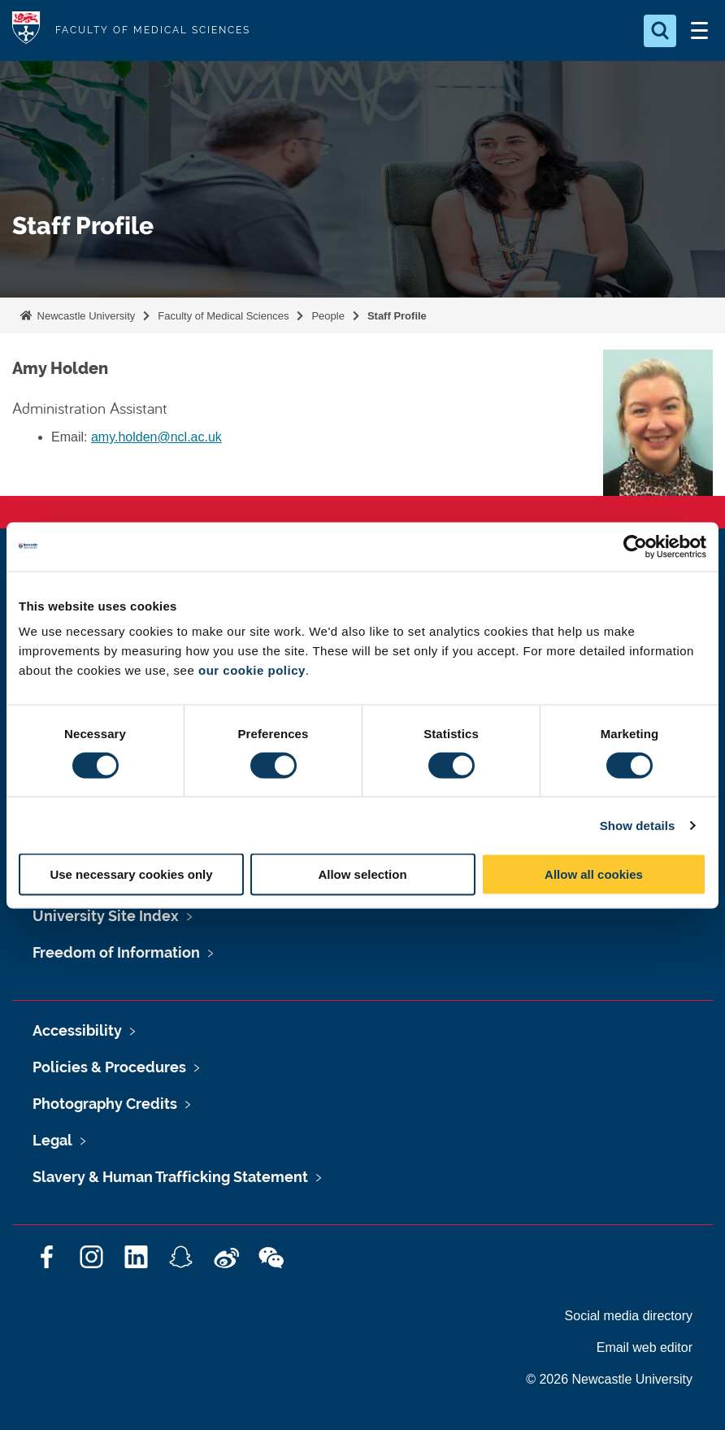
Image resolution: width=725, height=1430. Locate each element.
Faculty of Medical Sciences (223, 316)
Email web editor (644, 1347)
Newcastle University (84, 316)
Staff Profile (397, 316)
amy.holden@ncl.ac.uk (156, 437)
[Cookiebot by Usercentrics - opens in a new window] (635, 546)
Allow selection (362, 874)
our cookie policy (252, 670)
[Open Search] (660, 31)
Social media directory (628, 1316)
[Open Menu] (699, 31)
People (327, 316)
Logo (26, 30)
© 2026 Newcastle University (609, 1379)
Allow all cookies (594, 874)
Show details (637, 825)
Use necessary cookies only (131, 874)
